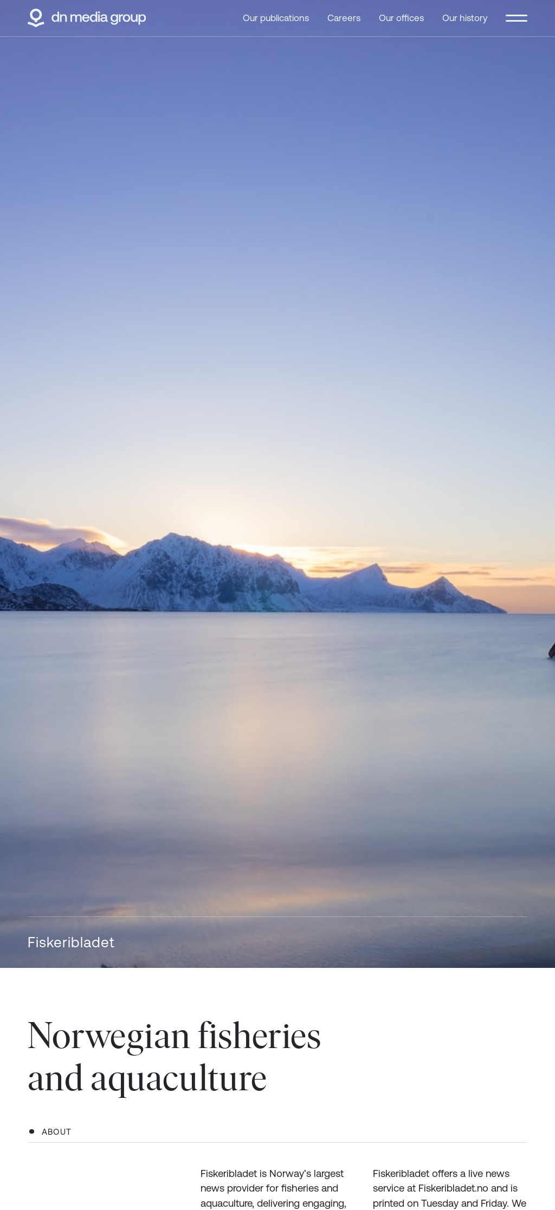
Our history (464, 17)
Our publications (276, 17)
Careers (343, 17)
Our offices (401, 17)
